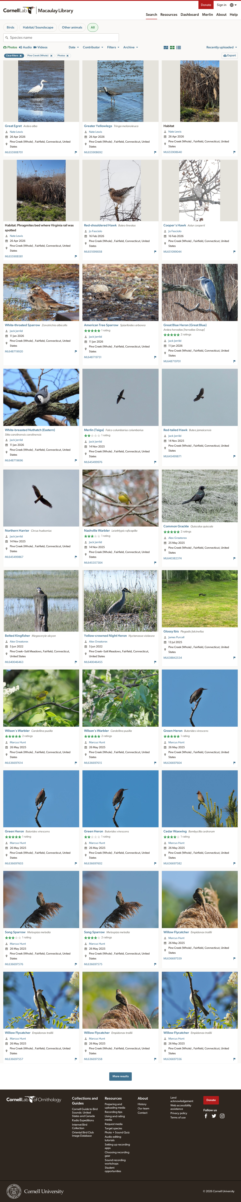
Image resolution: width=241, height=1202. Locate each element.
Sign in (221, 5)
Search (151, 15)
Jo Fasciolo (95, 231)
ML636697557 (14, 1059)
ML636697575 (93, 964)
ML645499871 (172, 456)
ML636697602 (93, 863)
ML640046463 (14, 662)
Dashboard (190, 15)
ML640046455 (93, 662)
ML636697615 (93, 763)
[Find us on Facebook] (205, 1115)
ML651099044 (172, 251)
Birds (10, 27)
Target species (113, 1128)
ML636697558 (93, 1059)
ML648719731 (92, 357)
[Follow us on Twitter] (214, 1115)
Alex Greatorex (177, 538)
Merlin (207, 15)
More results (121, 1076)
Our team (143, 1108)
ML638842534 (172, 657)
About (221, 15)
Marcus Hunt (18, 742)
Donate (206, 5)
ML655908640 (172, 152)
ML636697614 (14, 763)
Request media (114, 1124)
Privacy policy (178, 1113)
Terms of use (178, 1117)
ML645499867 (14, 557)
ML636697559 (172, 958)
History (142, 1104)
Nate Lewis (16, 132)
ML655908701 (14, 152)
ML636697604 (172, 763)
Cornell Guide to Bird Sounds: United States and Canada (85, 1113)
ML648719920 (14, 351)
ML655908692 (93, 152)
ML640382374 (172, 558)
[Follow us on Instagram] (222, 1115)
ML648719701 (172, 361)
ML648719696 (14, 460)
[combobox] (64, 38)
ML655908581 (14, 256)
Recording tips (113, 1112)
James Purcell (176, 637)
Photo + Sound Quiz (117, 1132)
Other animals (72, 27)
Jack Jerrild (16, 331)
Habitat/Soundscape (38, 27)
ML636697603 (14, 863)
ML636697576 (14, 964)
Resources (168, 15)
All (93, 27)
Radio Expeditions (83, 1120)
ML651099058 (93, 251)
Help (234, 15)
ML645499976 (93, 462)
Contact (142, 1112)
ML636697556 (172, 1059)
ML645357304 (93, 562)
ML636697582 (172, 863)
